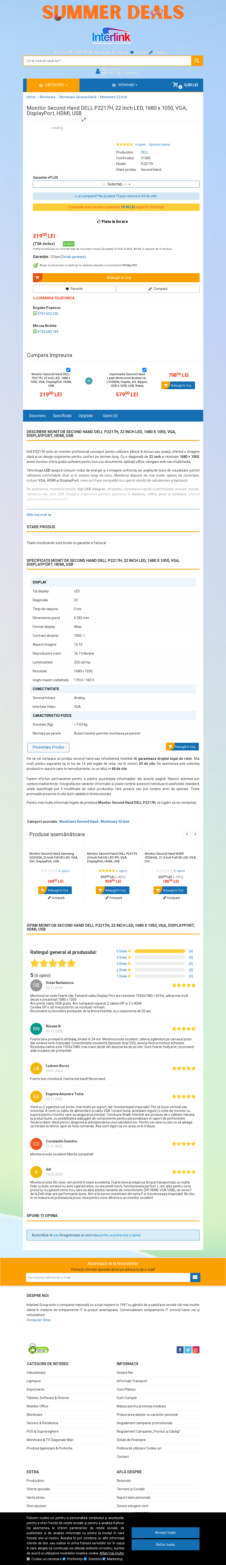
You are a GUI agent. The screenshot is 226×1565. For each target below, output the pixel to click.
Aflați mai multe (112, 1553)
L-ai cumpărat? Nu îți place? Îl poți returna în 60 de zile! (116, 196)
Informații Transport (132, 1381)
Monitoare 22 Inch (115, 821)
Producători (35, 1481)
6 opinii (140, 144)
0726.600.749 (48, 332)
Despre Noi (125, 1373)
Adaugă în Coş (53, 890)
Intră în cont (112, 73)
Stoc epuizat (36, 1506)
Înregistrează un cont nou (79, 1235)
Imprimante (35, 1389)
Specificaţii (62, 415)
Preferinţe (75, 1559)
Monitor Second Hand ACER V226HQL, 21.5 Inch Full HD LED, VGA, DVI (170, 857)
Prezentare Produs (48, 747)
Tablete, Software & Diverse (48, 1398)
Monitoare (34, 1415)
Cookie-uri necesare (46, 1559)
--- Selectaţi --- (116, 184)
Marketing (114, 1559)
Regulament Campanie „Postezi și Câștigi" (149, 1431)
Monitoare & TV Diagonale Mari (50, 1440)
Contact (123, 1457)
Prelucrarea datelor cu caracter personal (147, 1415)
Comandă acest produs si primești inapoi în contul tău (116, 207)
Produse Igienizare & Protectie (50, 1448)
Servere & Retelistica (42, 1423)
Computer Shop (39, 1320)
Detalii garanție (73, 257)
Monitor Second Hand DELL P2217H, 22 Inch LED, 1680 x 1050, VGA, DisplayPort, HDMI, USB (51, 379)
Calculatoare (36, 1373)
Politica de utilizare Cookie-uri (139, 1448)
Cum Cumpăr (127, 1398)
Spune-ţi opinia (159, 144)
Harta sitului (36, 1497)
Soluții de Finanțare (131, 1440)
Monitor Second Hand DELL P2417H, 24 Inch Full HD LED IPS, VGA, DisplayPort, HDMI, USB (112, 857)
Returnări (124, 1481)
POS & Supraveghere (43, 1431)
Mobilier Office (37, 1406)
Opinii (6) (110, 415)
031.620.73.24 (80, 52)
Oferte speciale (38, 1489)
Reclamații (120, 52)
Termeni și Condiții (131, 1489)
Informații (102, 52)
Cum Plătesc (126, 1389)
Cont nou (130, 73)
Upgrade (87, 415)
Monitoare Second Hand (78, 821)
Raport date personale (134, 1497)
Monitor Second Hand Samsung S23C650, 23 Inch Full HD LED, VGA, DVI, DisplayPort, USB (54, 857)
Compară (158, 289)
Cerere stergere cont (132, 1506)
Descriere (37, 415)
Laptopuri (34, 1381)
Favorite (76, 289)
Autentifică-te (42, 1235)
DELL (144, 152)
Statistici (95, 1559)
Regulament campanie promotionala (144, 1423)
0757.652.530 (48, 314)
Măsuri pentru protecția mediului (141, 1406)
